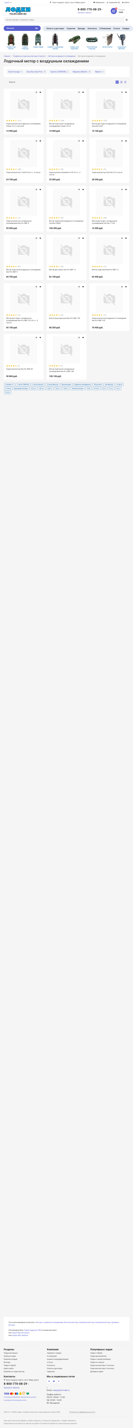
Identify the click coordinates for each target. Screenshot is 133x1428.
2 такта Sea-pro (37, 384)
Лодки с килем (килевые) (100, 1359)
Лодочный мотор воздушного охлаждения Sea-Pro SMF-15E (109, 319)
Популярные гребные (92, 41)
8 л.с (104, 388)
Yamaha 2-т (9, 384)
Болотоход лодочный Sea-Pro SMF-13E (64, 318)
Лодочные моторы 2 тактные (102, 1365)
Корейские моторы (87, 1322)
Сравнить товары (54, 1353)
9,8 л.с (41, 388)
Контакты (92, 28)
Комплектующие (10, 1359)
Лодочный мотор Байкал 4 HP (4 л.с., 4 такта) (64, 173)
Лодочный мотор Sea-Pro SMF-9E (19, 369)
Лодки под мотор (11, 41)
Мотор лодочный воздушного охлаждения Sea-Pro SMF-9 (23, 271)
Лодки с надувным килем (55, 41)
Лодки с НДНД (10, 1365)
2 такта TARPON (23, 384)
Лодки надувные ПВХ (32, 1330)
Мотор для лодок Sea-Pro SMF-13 (62, 270)
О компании (52, 1356)
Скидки (125, 28)
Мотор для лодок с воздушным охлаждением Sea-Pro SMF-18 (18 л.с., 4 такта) (22, 320)
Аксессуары (107, 40)
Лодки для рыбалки (74, 41)
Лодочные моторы (121, 41)
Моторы (7, 1362)
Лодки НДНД (38, 40)
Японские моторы (71, 1322)
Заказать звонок (84, 13)
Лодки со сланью (97, 1362)
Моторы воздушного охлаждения (61, 56)
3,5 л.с (66, 388)
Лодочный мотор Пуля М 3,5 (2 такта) (107, 172)
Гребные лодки (10, 1356)
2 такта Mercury (52, 384)
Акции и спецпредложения (57, 1359)
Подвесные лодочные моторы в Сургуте (29, 56)
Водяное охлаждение (83, 384)
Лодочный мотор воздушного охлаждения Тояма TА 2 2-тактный (23, 125)
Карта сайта (9, 1368)
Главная (7, 56)
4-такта (119, 384)
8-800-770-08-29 (89, 9)
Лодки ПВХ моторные (20, 1333)
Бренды (81, 28)
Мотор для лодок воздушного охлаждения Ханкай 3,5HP (109, 125)
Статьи (116, 28)
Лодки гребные (25, 41)
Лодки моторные (11, 1353)
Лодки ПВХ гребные (20, 1335)
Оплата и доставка (55, 28)
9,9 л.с (33, 388)
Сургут (7, 2)
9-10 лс (96, 388)
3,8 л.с (49, 388)
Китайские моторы (103, 1322)
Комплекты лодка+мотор (14, 1372)
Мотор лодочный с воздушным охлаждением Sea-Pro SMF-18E (61, 370)
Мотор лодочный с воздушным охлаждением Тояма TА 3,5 (61, 125)
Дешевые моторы (21, 388)
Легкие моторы (77, 388)
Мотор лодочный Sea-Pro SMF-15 (105, 270)
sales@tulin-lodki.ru (61, 1390)
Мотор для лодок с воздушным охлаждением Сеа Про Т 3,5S (104, 222)
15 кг (88, 388)
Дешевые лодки (96, 1372)
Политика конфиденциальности (82, 1412)
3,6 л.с (58, 388)
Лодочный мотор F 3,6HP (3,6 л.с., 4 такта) (23, 172)
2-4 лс (7, 392)
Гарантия (71, 28)
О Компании (105, 28)
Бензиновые (66, 384)
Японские (98, 384)
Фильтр (12, 82)
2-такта (8, 388)
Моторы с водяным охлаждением (49, 1322)
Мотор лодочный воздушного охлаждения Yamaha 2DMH (66, 222)
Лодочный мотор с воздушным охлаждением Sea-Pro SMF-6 (18, 222)
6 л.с (111, 388)
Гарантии (51, 1372)
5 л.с (118, 388)
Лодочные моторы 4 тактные (102, 1368)
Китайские (109, 384)
